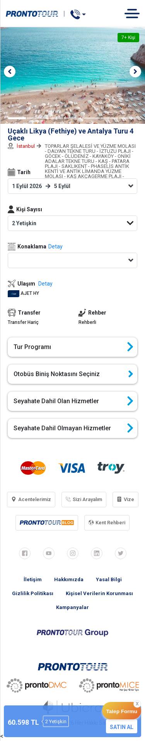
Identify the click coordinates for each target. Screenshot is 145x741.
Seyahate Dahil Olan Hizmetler (73, 401)
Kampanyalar (72, 607)
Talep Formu (121, 711)
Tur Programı (73, 347)
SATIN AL (121, 727)
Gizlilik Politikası (32, 593)
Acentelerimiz (31, 499)
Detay (55, 246)
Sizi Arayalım (84, 499)
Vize (125, 499)
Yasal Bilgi (109, 579)
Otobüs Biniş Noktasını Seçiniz (73, 374)
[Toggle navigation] (135, 13)
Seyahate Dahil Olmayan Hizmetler (73, 428)
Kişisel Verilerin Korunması (99, 593)
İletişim (33, 579)
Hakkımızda (69, 579)
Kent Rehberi (107, 522)
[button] (9, 71)
